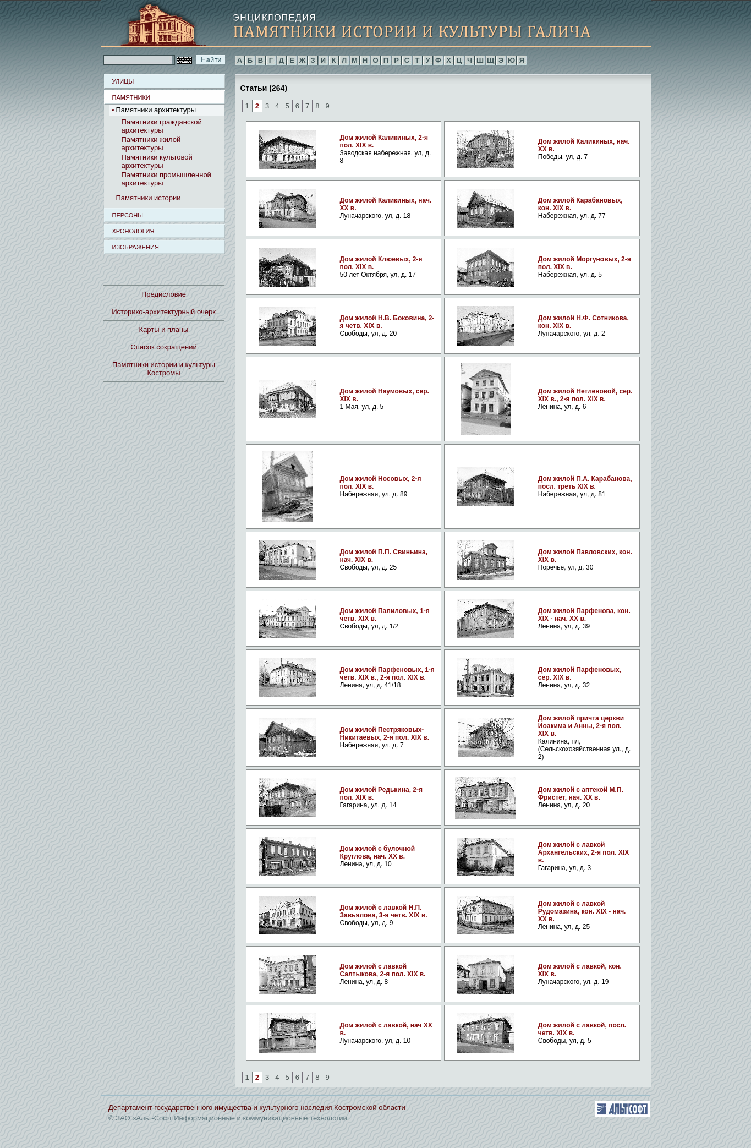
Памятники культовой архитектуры (157, 161)
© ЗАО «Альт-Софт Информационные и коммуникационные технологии (227, 1118)
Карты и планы (164, 329)
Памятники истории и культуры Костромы (163, 368)
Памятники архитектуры (156, 110)
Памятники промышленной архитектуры (166, 179)
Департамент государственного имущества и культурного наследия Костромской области (256, 1107)
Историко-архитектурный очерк (164, 312)
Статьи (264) (263, 87)
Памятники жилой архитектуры (151, 143)
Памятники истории (148, 198)
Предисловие (163, 294)
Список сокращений (163, 347)
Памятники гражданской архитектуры (162, 126)
